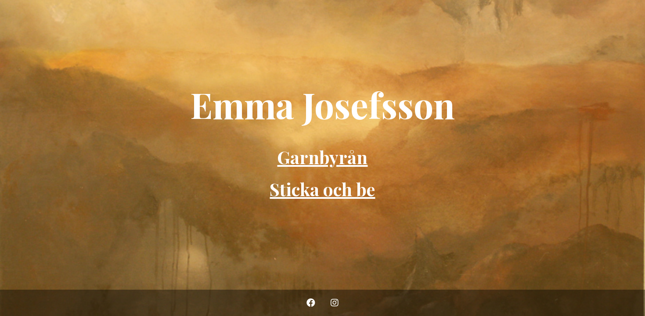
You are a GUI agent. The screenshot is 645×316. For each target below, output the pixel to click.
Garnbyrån (322, 157)
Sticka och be (322, 189)
